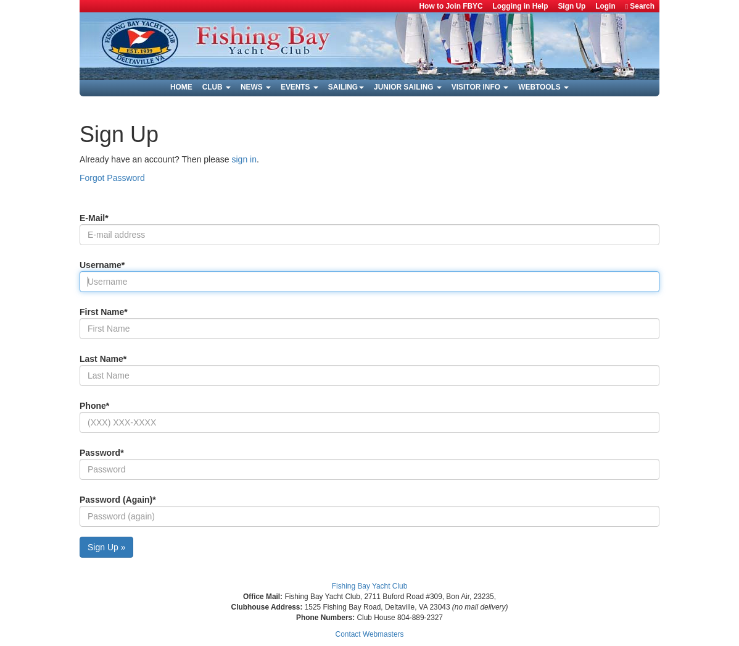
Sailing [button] (346, 87)
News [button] (256, 87)
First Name (104, 312)
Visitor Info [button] (480, 87)
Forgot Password (112, 178)
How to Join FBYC (451, 6)
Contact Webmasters (370, 634)
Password (102, 453)
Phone (94, 406)
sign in (243, 159)
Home (181, 87)
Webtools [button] (543, 87)
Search (639, 6)
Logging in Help (520, 6)
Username (102, 265)
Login (605, 6)
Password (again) (118, 500)
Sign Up (571, 6)
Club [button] (216, 87)
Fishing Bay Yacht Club (370, 586)
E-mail (94, 218)
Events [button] (299, 87)
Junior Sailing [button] (408, 87)
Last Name (103, 359)
